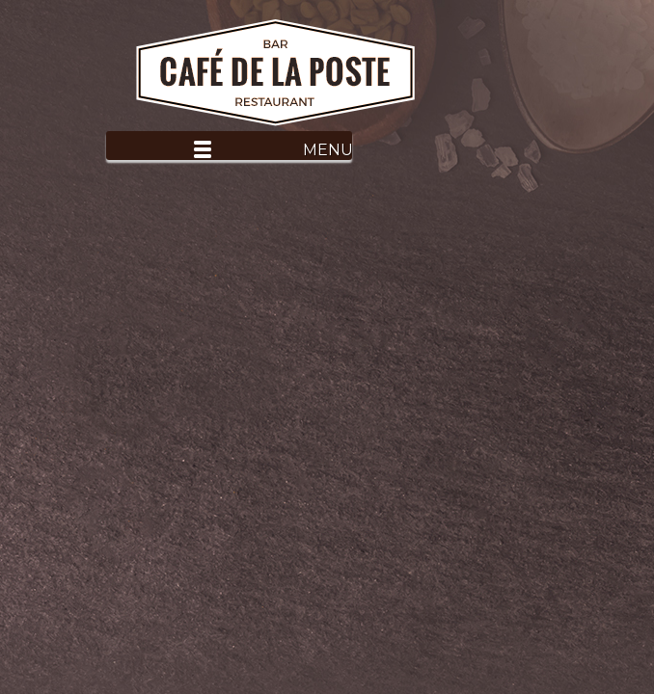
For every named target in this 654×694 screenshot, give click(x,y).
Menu (327, 150)
